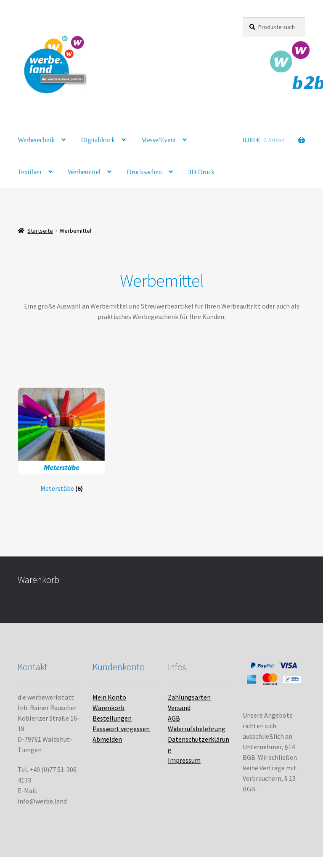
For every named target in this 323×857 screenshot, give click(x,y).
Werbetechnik (36, 140)
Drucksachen (144, 172)
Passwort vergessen (121, 728)
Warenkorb (108, 707)
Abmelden (107, 739)
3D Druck (201, 172)
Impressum (184, 760)
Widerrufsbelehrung (196, 728)
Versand (179, 707)
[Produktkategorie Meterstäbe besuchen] (61, 439)
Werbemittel (84, 172)
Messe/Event (158, 140)
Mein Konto (109, 697)
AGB (174, 718)
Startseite (40, 230)
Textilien (30, 172)
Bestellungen (112, 718)
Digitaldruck (98, 140)
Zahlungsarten (189, 697)
